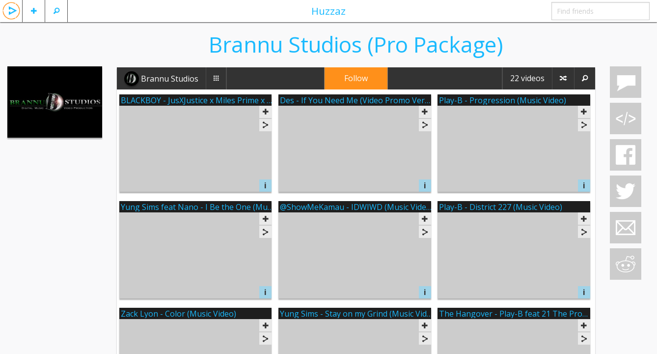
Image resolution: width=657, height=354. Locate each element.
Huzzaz (328, 11)
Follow (356, 78)
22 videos (527, 78)
